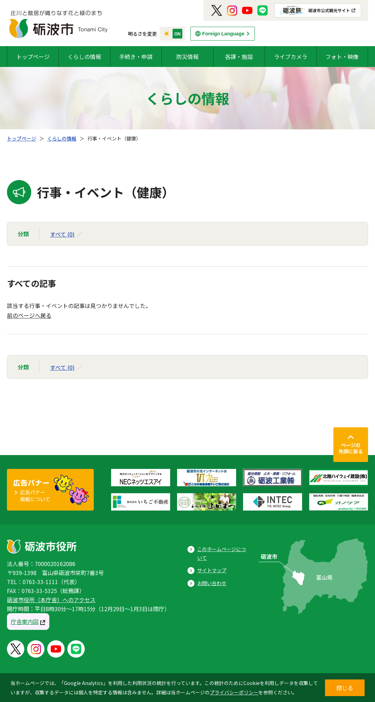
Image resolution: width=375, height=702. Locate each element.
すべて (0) (62, 234)
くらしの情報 (84, 56)
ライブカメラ (290, 56)
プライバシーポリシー (234, 692)
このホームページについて (221, 553)
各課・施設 (239, 56)
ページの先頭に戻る (351, 448)
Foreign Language (223, 33)
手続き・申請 (135, 56)
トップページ (33, 56)
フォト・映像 (342, 56)
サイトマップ (211, 570)
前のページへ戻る (29, 315)
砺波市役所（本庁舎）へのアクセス (51, 600)
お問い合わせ (211, 583)
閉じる (344, 688)
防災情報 (187, 56)
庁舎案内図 (25, 621)
